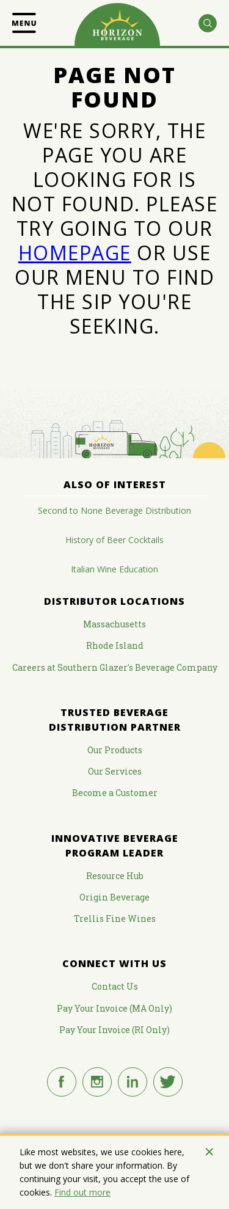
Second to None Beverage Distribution (114, 510)
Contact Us (115, 986)
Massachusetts (114, 624)
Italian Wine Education (114, 569)
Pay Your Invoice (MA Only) (114, 1008)
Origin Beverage (114, 897)
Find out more (82, 1192)
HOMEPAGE (74, 252)
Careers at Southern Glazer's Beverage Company (114, 667)
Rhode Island (115, 645)
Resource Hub (115, 876)
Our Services (115, 771)
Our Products (114, 750)
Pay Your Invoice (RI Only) (114, 1030)
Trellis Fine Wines (115, 918)
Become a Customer (115, 792)
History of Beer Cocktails (114, 540)
